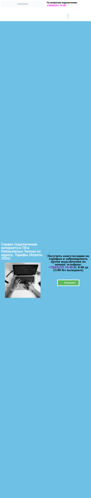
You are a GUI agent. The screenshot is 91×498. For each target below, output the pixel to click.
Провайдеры (22, 4)
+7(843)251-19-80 (57, 5)
